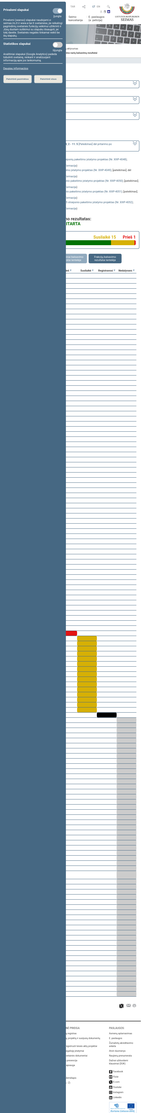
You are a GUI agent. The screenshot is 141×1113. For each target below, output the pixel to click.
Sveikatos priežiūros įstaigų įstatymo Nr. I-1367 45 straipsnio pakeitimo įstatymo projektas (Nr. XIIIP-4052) (71, 202)
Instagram (118, 1090)
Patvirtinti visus (48, 79)
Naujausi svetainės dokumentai (71, 1053)
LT (93, 6)
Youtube (117, 1085)
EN (98, 6)
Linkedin (117, 1095)
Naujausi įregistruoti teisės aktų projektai (76, 1043)
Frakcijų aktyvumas (68, 48)
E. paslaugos (115, 1036)
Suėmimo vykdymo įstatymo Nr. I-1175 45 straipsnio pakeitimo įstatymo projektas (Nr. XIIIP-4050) (66, 180)
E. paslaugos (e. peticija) (96, 18)
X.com (116, 1079)
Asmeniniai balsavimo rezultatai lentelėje (70, 258)
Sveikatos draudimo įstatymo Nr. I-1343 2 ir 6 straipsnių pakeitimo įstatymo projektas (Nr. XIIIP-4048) (68, 159)
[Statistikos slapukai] (58, 45)
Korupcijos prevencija (66, 1058)
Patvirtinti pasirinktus (17, 79)
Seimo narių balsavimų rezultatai (80, 53)
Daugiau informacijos (15, 68)
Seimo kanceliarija (76, 18)
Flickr (116, 1074)
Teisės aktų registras (66, 1031)
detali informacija (66, 165)
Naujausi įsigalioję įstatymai (69, 1048)
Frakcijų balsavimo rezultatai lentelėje (105, 258)
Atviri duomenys (117, 1048)
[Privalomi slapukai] (58, 11)
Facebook (118, 1069)
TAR (72, 6)
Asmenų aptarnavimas (120, 1031)
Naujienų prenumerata (120, 1053)
